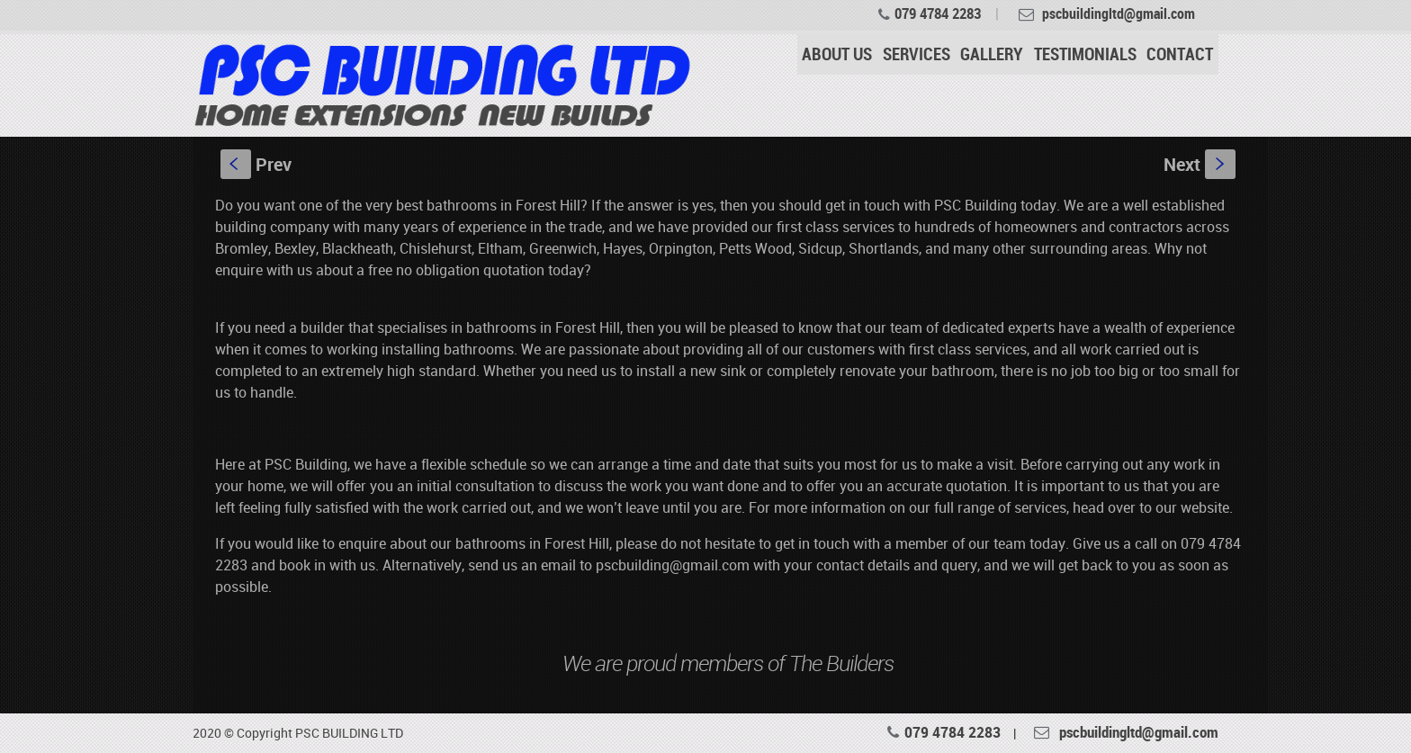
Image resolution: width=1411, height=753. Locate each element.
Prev (256, 164)
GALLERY (991, 54)
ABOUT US (837, 54)
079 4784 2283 (937, 13)
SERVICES (916, 54)
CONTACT (1179, 54)
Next (1200, 164)
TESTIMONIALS (1085, 54)
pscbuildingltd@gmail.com (1138, 732)
